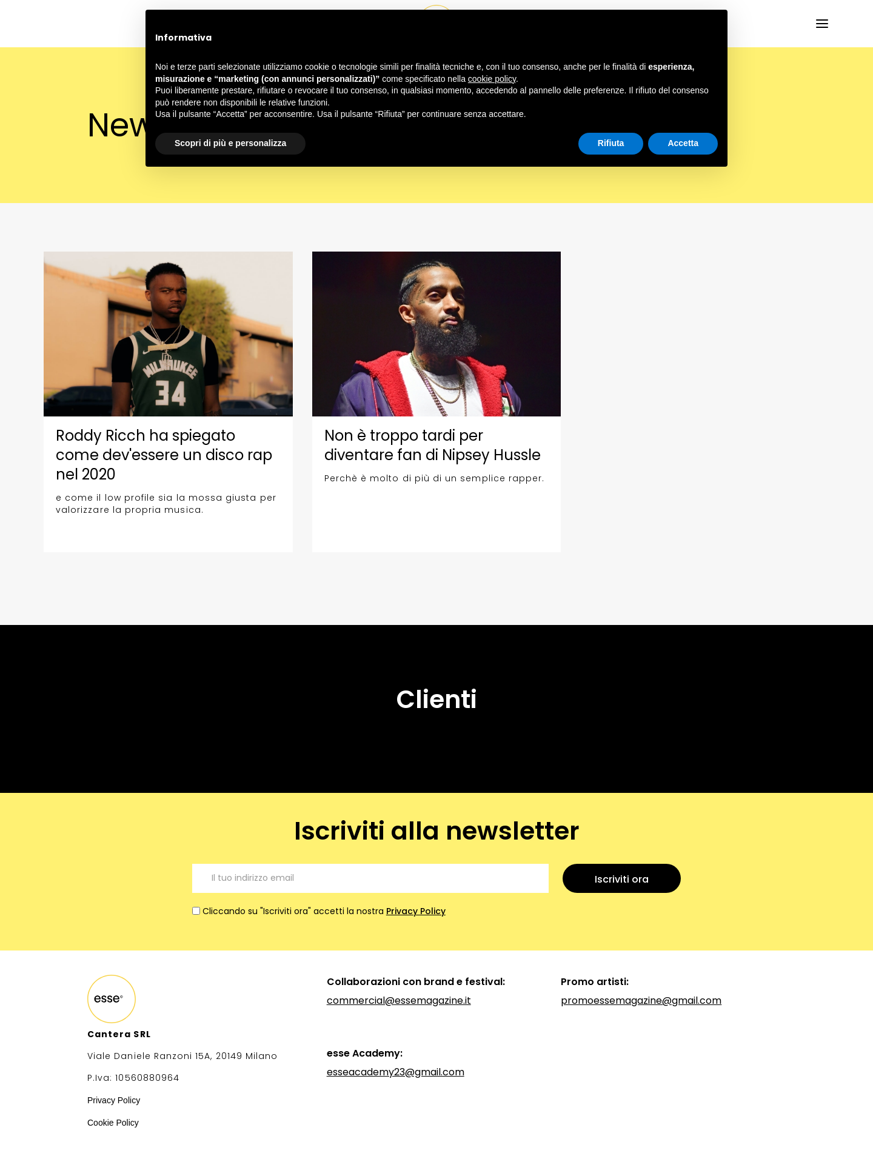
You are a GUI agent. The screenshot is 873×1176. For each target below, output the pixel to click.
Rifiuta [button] (611, 143)
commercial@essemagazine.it (399, 1000)
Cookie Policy (113, 1123)
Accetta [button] (682, 143)
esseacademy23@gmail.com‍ (395, 1072)
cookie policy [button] (492, 79)
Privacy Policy (416, 911)
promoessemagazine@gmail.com (641, 1000)
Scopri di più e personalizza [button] (230, 143)
